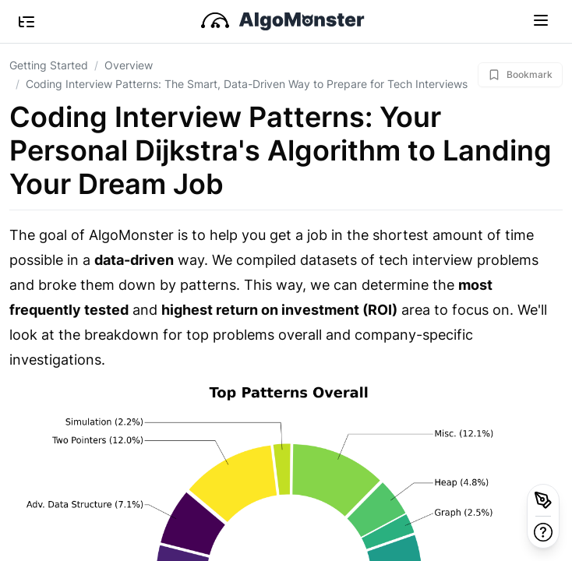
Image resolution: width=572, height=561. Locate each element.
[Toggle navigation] (541, 19)
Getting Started (48, 65)
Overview (128, 65)
